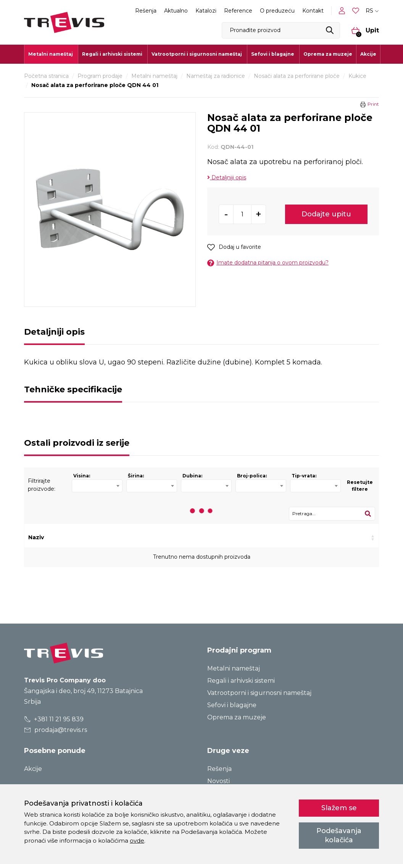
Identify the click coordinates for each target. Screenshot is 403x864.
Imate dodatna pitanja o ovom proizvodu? (268, 263)
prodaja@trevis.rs (55, 729)
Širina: (136, 476)
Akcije (368, 54)
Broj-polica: (252, 476)
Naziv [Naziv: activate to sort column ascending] (36, 537)
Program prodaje (100, 76)
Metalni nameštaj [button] (50, 54)
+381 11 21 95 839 (54, 719)
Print (373, 104)
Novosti (218, 781)
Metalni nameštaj (154, 76)
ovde (137, 840)
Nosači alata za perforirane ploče (297, 76)
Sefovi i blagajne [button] (272, 54)
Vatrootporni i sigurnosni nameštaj (259, 692)
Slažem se (339, 808)
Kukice (357, 76)
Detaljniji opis (226, 177)
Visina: (81, 476)
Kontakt (313, 10)
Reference (238, 10)
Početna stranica (46, 76)
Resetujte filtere (360, 485)
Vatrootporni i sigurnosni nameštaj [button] (197, 54)
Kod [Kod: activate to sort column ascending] (108, 537)
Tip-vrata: (304, 476)
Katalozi (205, 10)
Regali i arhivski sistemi (241, 680)
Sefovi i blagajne (231, 705)
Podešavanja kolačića (338, 835)
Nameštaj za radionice (215, 76)
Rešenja (145, 10)
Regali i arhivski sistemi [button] (112, 54)
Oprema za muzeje (327, 54)
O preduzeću (277, 10)
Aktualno (176, 10)
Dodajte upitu (326, 214)
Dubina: (192, 476)
